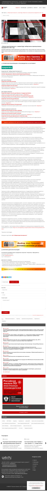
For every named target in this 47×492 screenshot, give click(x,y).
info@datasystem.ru (9, 255)
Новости (18, 7)
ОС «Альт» (21, 428)
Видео (44, 7)
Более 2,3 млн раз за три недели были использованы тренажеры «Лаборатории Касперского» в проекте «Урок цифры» (23, 353)
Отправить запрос (14, 282)
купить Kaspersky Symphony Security (37, 423)
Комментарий (4, 297)
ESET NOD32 (9, 421)
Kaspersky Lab (36, 318)
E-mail (3, 292)
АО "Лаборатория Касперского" (19, 235)
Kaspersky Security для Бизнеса (27, 318)
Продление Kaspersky (28, 428)
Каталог (36, 7)
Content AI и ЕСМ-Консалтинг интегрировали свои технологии (16, 356)
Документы (30, 7)
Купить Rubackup (5, 425)
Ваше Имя (4, 287)
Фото (40, 7)
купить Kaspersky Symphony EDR (23, 423)
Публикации (23, 7)
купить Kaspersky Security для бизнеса (9, 423)
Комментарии (5, 282)
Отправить (5, 312)
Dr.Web (3, 421)
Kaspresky (4, 321)
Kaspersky (18, 318)
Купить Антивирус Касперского (15, 425)
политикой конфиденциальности (37, 315)
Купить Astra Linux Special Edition (37, 421)
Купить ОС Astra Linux (27, 425)
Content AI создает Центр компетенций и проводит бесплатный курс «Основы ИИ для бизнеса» (23, 343)
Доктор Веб (28, 421)
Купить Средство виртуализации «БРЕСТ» (9, 428)
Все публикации (6, 371)
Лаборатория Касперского (10, 318)
